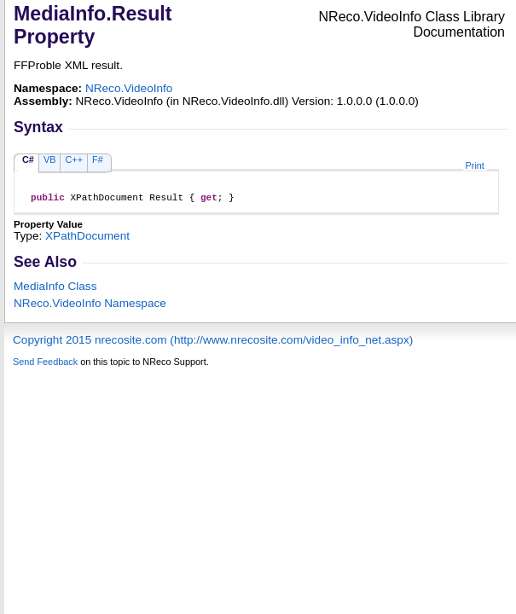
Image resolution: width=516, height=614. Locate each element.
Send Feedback (45, 364)
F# (97, 159)
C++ (74, 159)
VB (49, 159)
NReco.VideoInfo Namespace (90, 305)
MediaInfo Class (55, 288)
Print (475, 165)
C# (28, 159)
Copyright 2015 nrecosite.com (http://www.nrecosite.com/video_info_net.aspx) (213, 342)
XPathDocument (87, 238)
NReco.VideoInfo (129, 88)
